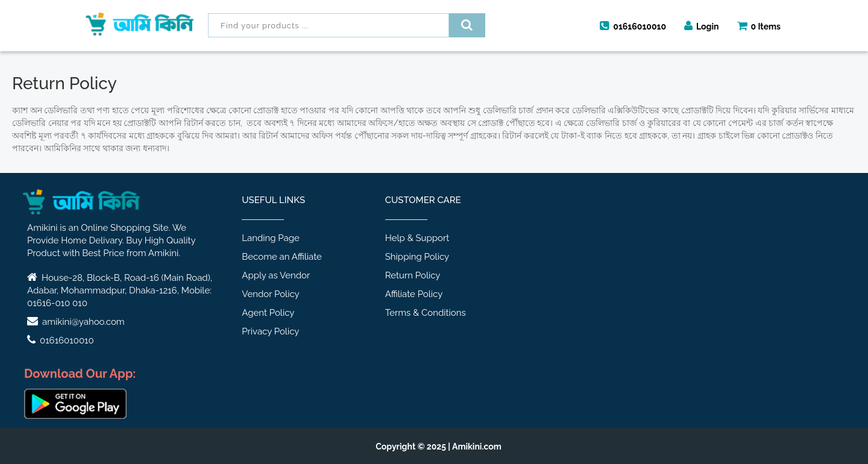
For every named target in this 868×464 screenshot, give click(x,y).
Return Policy (413, 275)
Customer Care (423, 200)
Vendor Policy (270, 294)
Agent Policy (268, 312)
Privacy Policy (270, 331)
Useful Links (273, 200)
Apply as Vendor (276, 275)
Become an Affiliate (282, 256)
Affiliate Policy (414, 294)
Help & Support (417, 238)
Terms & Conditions (425, 312)
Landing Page (271, 238)
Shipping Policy (417, 256)
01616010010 (633, 25)
